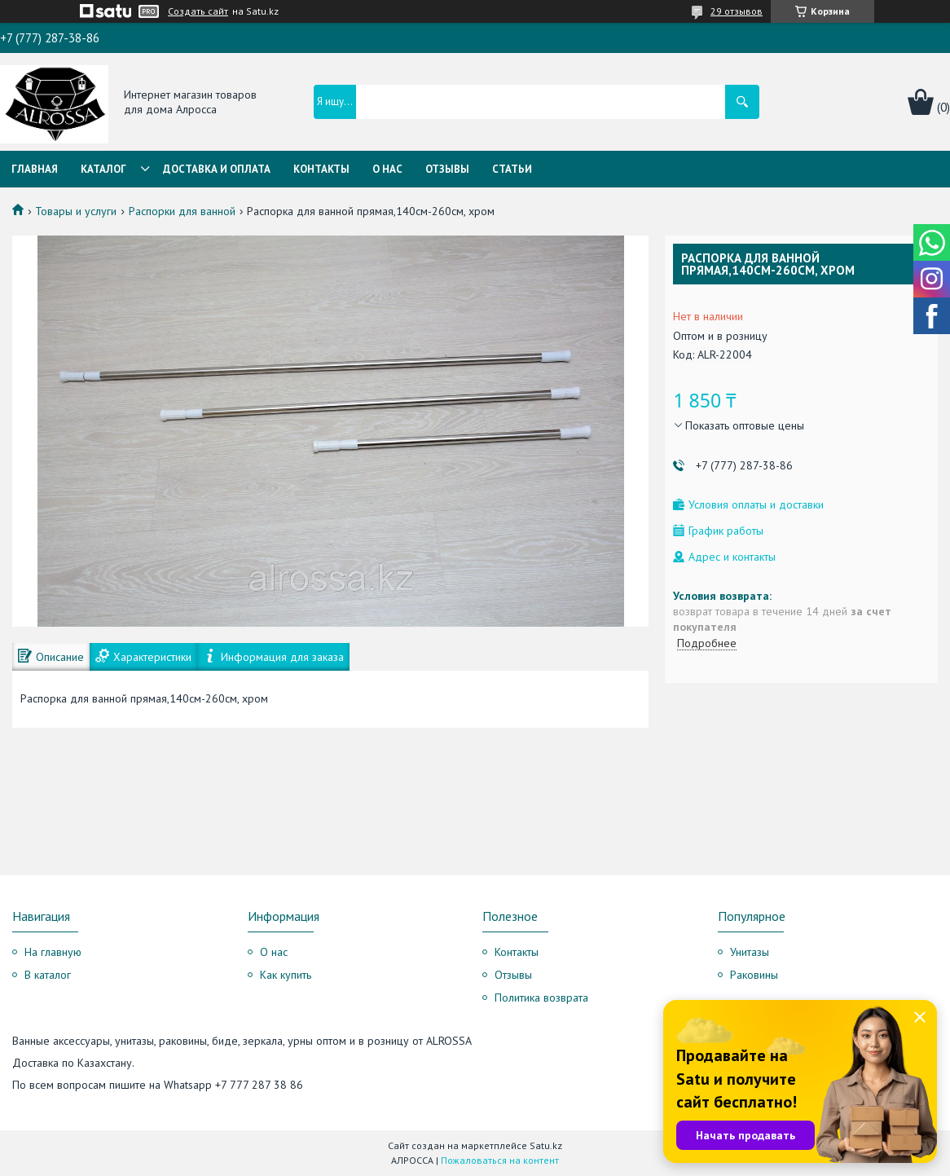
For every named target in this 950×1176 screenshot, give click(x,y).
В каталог (47, 974)
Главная (34, 169)
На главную (52, 952)
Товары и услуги (76, 211)
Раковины (754, 974)
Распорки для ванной (182, 211)
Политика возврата (541, 997)
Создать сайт (198, 11)
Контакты (321, 169)
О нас (387, 169)
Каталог (103, 169)
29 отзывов (736, 11)
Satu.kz (546, 1145)
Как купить (285, 974)
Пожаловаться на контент (500, 1160)
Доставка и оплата (216, 169)
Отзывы (447, 169)
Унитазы (749, 952)
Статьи (512, 169)
